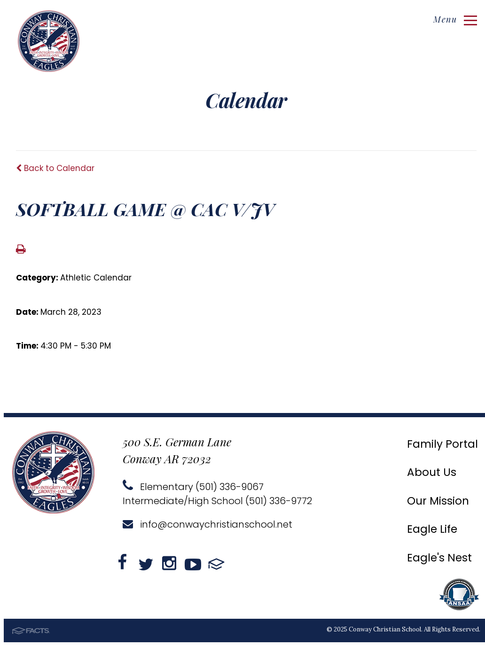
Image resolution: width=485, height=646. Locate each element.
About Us (431, 472)
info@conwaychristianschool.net (207, 524)
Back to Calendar (55, 168)
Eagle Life (432, 529)
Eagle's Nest (439, 557)
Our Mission (438, 500)
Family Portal (442, 443)
